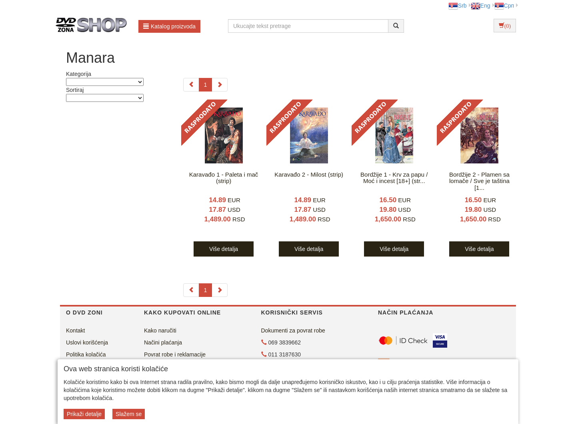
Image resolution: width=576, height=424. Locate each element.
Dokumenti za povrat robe (293, 330)
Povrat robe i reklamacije (175, 354)
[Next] (220, 85)
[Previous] (191, 85)
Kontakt (75, 330)
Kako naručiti (160, 330)
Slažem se (129, 414)
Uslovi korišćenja (87, 342)
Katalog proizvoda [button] (169, 26)
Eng (480, 5)
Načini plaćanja (163, 342)
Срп (504, 5)
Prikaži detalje (84, 414)
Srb (457, 5)
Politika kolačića (86, 354)
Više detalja (223, 249)
